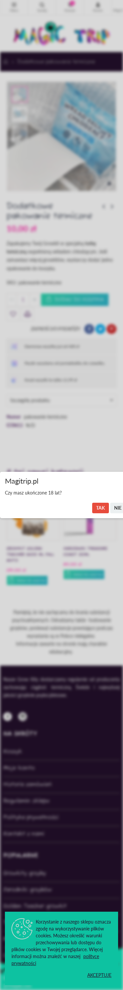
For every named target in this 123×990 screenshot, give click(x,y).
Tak (100, 508)
